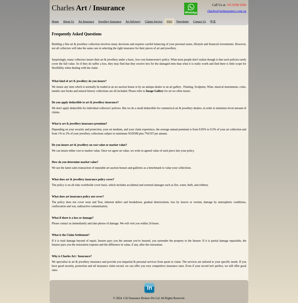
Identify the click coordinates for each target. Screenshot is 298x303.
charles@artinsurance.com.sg (226, 11)
